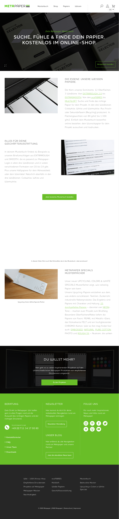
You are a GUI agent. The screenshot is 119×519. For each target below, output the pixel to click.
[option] (59, 42)
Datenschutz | (68, 508)
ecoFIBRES (96, 97)
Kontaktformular (13, 437)
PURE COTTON (103, 330)
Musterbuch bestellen (105, 64)
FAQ (8, 442)
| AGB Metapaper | (57, 508)
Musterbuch (43, 6)
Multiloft (55, 483)
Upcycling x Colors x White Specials (92, 488)
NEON (106, 307)
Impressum (77, 508)
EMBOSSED (77, 330)
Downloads (11, 452)
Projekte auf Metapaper (34, 487)
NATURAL (89, 330)
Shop (55, 6)
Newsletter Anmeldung (56, 424)
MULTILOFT (71, 101)
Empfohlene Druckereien (34, 483)
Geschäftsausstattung (61, 491)
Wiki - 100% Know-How (35, 479)
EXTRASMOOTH (73, 97)
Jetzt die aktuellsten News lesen (59, 455)
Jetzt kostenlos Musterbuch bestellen (59, 197)
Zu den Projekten (59, 382)
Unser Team (11, 447)
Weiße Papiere (58, 487)
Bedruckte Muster (88, 483)
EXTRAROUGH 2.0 (92, 94)
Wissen (78, 6)
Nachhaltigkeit (30, 495)
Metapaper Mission (32, 491)
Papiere (66, 6)
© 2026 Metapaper (44, 508)
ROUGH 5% (83, 333)
